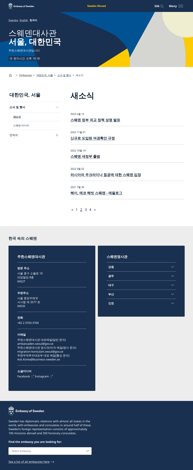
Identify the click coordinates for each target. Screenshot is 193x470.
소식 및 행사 (64, 75)
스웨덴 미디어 (21, 125)
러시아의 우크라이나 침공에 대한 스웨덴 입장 (105, 174)
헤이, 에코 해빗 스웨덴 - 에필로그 (96, 192)
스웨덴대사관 (34, 37)
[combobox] (50, 451)
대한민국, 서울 (44, 75)
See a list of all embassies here (29, 462)
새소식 (17, 117)
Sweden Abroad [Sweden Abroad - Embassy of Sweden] (96, 6)
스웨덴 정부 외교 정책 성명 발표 (95, 119)
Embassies (25, 75)
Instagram (42, 376)
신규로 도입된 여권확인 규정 (92, 138)
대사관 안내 (16, 145)
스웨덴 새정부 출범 (85, 156)
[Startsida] (11, 75)
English (24, 20)
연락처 (13, 135)
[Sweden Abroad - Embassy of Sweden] (24, 6)
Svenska (13, 20)
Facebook (23, 376)
